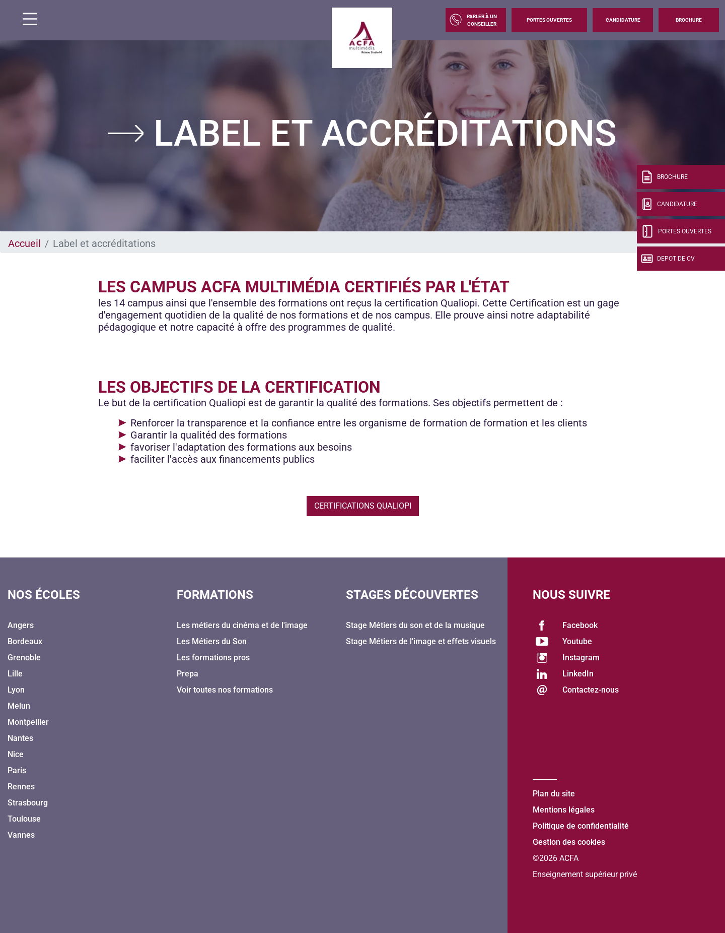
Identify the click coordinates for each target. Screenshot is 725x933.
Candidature (623, 20)
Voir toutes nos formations (225, 690)
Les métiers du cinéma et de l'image (242, 625)
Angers (21, 625)
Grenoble (24, 657)
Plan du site (554, 793)
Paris (17, 770)
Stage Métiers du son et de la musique (415, 625)
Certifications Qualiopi (362, 506)
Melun (19, 706)
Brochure (689, 20)
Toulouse (24, 819)
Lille (15, 673)
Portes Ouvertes (549, 20)
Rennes (21, 786)
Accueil (24, 243)
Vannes (21, 835)
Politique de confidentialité (581, 826)
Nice (16, 754)
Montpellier (28, 722)
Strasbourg (28, 802)
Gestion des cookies (569, 842)
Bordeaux (25, 641)
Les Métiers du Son (212, 641)
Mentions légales (564, 810)
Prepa (187, 673)
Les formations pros (213, 657)
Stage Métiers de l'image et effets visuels (421, 641)
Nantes (20, 738)
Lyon (16, 690)
